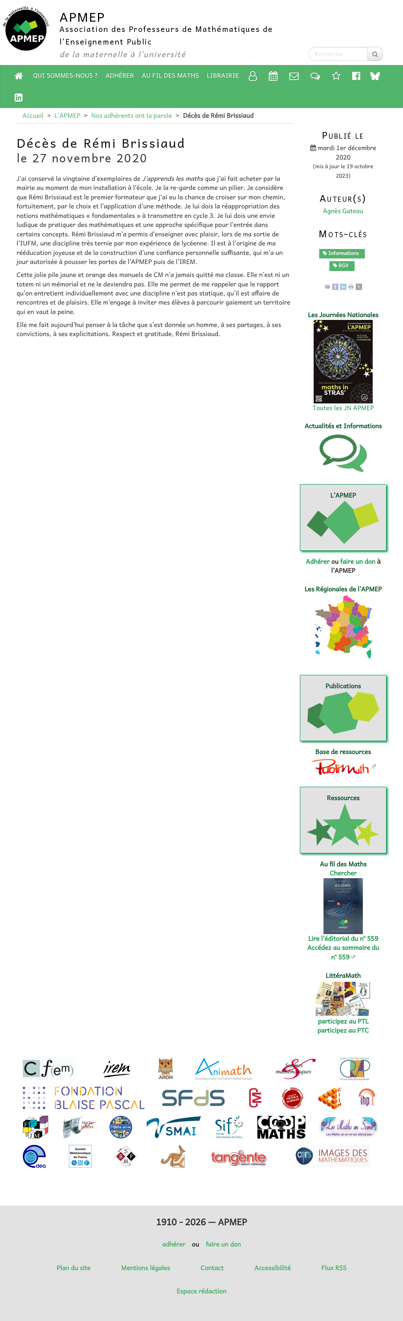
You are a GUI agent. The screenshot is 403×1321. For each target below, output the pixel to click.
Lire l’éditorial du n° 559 (343, 938)
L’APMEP (67, 115)
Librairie (223, 75)
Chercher (343, 873)
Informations (341, 253)
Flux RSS (333, 1268)
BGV (341, 265)
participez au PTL (343, 1021)
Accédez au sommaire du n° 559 (343, 952)
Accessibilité (272, 1268)
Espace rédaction (201, 1291)
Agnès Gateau (343, 211)
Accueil (32, 115)
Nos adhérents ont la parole (131, 115)
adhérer (173, 1244)
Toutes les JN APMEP (343, 408)
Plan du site (74, 1268)
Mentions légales (145, 1268)
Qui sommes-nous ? (65, 75)
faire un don (357, 561)
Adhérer (119, 75)
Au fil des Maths (170, 75)
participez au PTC (343, 1030)
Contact (212, 1268)
